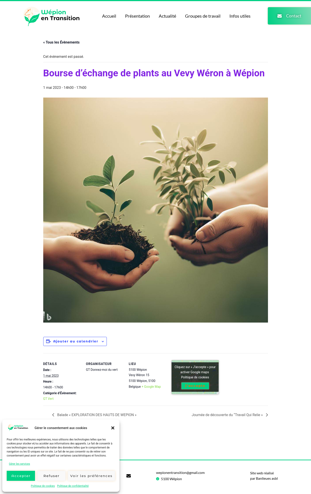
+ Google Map (151, 386)
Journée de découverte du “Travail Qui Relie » (228, 415)
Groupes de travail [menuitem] (201, 16)
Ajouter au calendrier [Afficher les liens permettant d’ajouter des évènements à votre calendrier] (75, 341)
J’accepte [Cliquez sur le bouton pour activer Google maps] (195, 386)
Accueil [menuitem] (107, 16)
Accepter (21, 476)
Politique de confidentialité (73, 486)
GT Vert (48, 398)
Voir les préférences (91, 476)
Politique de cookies (43, 486)
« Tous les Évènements (61, 42)
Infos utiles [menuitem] (238, 16)
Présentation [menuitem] (135, 16)
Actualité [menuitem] (165, 16)
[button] (113, 428)
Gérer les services (19, 463)
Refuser (51, 476)
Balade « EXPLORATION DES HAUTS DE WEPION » (96, 415)
